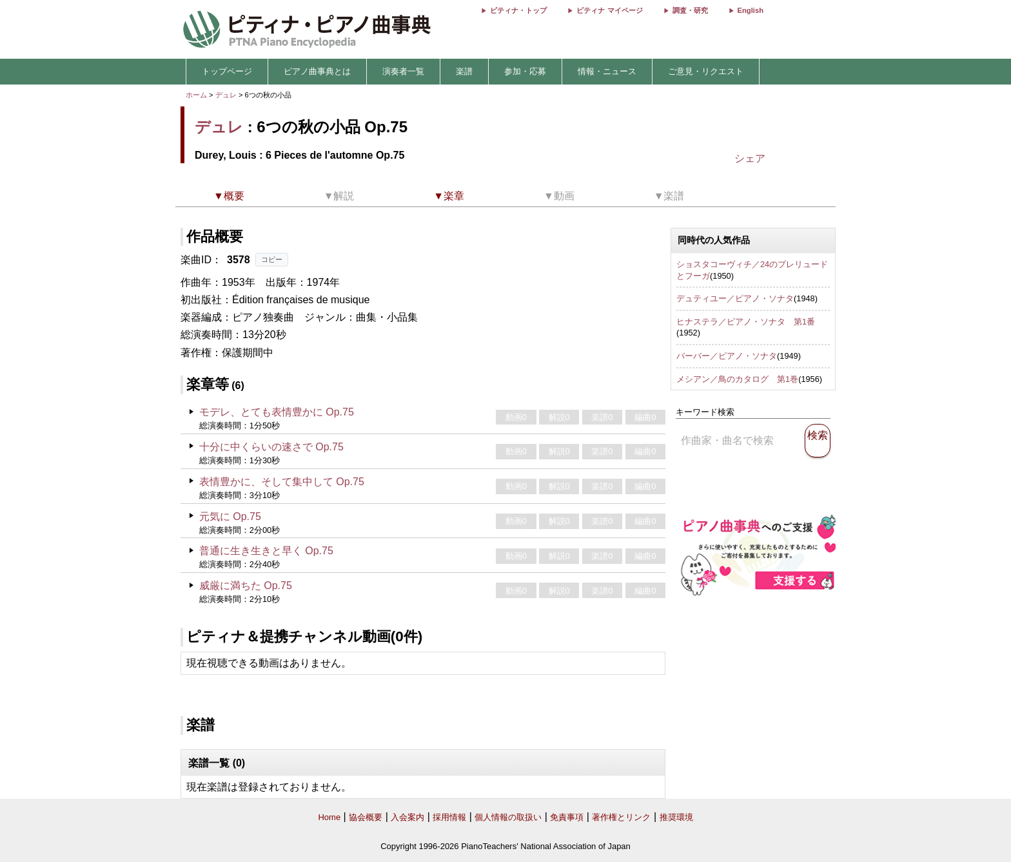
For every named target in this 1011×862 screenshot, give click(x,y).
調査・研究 (690, 10)
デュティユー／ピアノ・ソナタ (735, 298)
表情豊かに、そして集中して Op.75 (281, 481)
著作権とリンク (621, 817)
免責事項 (567, 817)
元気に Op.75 (230, 516)
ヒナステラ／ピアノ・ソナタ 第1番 (745, 321)
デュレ (226, 95)
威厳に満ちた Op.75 (245, 585)
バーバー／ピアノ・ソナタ (726, 356)
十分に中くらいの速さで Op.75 (271, 446)
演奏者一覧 (403, 71)
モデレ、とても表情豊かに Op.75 (276, 411)
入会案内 (407, 817)
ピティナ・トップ (518, 10)
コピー (271, 259)
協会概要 (365, 817)
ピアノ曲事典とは (317, 71)
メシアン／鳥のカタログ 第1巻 (737, 379)
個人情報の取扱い (508, 817)
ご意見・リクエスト (705, 71)
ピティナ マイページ (609, 10)
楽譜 (464, 71)
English (750, 10)
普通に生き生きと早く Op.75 (266, 550)
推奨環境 (676, 817)
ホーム (196, 95)
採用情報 (449, 817)
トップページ (227, 71)
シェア (749, 158)
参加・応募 (525, 71)
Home (329, 817)
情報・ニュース (607, 71)
